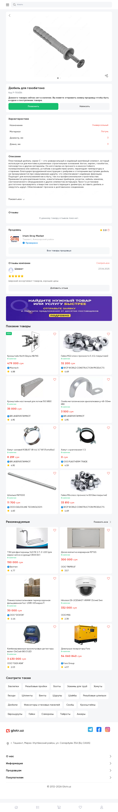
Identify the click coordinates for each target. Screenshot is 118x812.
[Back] (10, 16)
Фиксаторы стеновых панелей (42, 708)
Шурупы (57, 699)
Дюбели (13, 708)
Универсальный (100, 125)
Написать (85, 106)
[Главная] (16, 807)
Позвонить (33, 106)
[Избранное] (80, 807)
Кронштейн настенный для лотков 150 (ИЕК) (30, 401)
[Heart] (54, 333)
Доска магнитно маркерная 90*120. (79, 555)
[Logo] (31, 733)
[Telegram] (90, 732)
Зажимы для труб (77, 689)
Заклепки (13, 689)
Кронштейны (87, 708)
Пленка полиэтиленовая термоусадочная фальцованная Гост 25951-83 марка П (29, 604)
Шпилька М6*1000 (16, 498)
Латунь (104, 131)
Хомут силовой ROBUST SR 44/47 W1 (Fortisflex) (26, 450)
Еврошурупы (15, 717)
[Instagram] (107, 732)
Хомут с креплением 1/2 (73, 449)
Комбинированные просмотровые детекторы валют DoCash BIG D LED (31, 653)
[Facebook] (98, 732)
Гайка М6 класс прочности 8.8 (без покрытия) (85, 498)
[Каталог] (37, 807)
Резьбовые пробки (36, 689)
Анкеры (81, 717)
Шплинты (27, 699)
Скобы (70, 708)
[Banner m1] (59, 307)
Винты (42, 699)
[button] (58, 78)
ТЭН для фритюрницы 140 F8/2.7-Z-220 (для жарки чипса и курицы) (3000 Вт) (30, 556)
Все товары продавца (59, 250)
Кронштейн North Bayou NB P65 (23, 355)
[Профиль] (102, 807)
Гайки (32, 717)
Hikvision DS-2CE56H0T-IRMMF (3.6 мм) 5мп (83, 603)
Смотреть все (102, 262)
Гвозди (11, 699)
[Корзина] (59, 807)
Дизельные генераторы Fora (76, 652)
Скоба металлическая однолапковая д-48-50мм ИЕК (84, 402)
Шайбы (72, 699)
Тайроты (65, 717)
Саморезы (47, 717)
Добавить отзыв (59, 287)
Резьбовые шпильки (94, 699)
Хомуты (98, 689)
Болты (57, 689)
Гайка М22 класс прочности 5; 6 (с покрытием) (85, 355)
